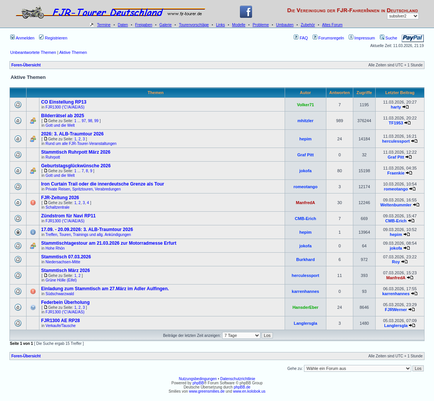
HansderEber (305, 307)
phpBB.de (242, 387)
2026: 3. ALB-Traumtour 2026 (72, 134)
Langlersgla (305, 323)
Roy (396, 261)
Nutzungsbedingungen (198, 379)
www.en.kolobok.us (249, 391)
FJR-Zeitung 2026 (60, 197)
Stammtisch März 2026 (65, 270)
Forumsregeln (328, 38)
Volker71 (305, 104)
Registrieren (53, 38)
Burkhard (305, 259)
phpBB (198, 383)
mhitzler (305, 120)
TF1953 (396, 123)
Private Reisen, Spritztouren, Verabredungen (83, 189)
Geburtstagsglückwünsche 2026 (75, 165)
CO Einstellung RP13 (63, 102)
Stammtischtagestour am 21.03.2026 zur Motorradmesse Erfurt (108, 243)
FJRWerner (396, 309)
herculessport (396, 141)
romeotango (305, 186)
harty (396, 107)
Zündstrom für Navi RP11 (68, 216)
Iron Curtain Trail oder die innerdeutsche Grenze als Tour (102, 184)
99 (96, 121)
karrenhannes (305, 291)
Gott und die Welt (60, 125)
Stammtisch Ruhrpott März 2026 (75, 152)
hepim (305, 139)
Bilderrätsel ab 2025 (62, 115)
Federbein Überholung (65, 302)
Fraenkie (395, 173)
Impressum (362, 38)
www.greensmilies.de (207, 391)
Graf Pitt (305, 155)
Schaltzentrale (57, 207)
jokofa (305, 170)
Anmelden (22, 38)
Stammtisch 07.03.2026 (66, 256)
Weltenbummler (395, 205)
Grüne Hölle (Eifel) (61, 280)
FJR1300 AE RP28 (60, 320)
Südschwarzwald (59, 294)
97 (83, 121)
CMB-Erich (305, 218)
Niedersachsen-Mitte (62, 262)
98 (90, 121)
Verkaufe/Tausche (60, 326)
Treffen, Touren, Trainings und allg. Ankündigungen (88, 235)
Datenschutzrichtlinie (237, 379)
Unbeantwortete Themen (33, 52)
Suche (388, 38)
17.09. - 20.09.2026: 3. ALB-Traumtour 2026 (87, 229)
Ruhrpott (52, 157)
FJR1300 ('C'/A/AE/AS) (65, 107)
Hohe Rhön (55, 248)
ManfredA (305, 202)
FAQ (301, 38)
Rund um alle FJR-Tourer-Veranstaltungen (80, 144)
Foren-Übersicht (26, 65)
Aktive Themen (73, 52)
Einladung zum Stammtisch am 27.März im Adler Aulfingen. (105, 288)
